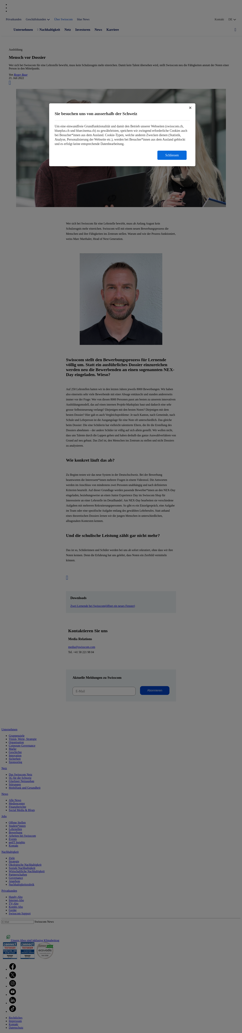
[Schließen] (190, 108)
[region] (122, 134)
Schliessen (172, 155)
